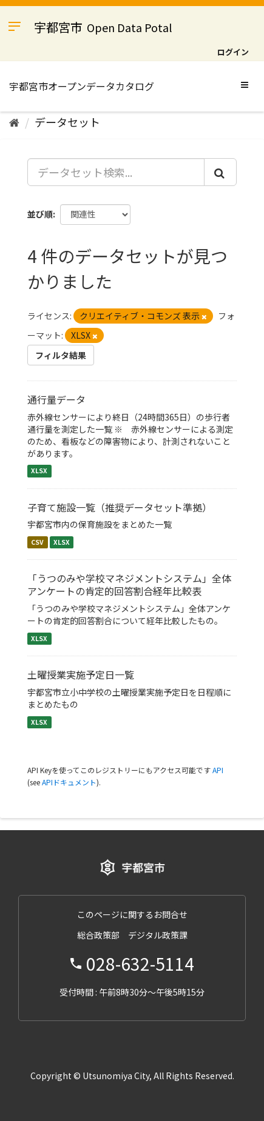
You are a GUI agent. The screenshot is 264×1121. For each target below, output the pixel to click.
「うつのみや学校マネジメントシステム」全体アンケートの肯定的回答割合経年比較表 (129, 584)
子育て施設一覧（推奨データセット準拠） (119, 507)
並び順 (40, 214)
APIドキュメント (69, 782)
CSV (37, 542)
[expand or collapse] (244, 84)
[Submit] (220, 172)
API (217, 770)
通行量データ (56, 399)
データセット (67, 122)
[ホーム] (14, 122)
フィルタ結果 (60, 355)
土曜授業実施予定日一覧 (80, 674)
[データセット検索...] (116, 172)
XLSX (39, 471)
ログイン (233, 52)
